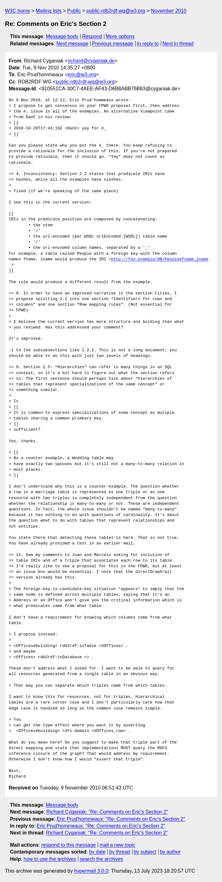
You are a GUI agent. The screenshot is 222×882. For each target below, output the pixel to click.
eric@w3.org (82, 74)
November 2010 (168, 10)
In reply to (148, 43)
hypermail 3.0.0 (91, 871)
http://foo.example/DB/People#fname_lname (160, 259)
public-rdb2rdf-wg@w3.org (115, 10)
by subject (145, 851)
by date (97, 851)
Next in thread (178, 43)
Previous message (112, 43)
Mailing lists (49, 10)
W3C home (17, 10)
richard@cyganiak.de (91, 60)
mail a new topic (118, 845)
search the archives (101, 859)
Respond (92, 36)
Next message (72, 43)
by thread (119, 851)
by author (170, 851)
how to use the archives (50, 859)
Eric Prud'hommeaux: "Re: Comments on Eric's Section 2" (121, 819)
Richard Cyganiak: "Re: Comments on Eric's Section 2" (107, 811)
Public (74, 10)
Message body (62, 36)
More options (120, 36)
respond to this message (68, 845)
